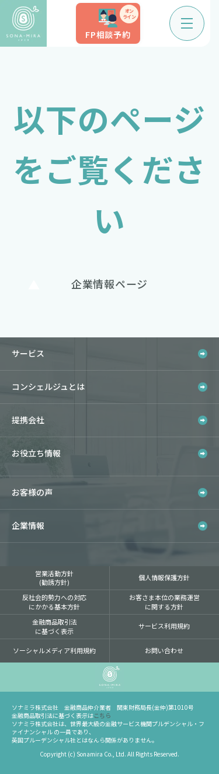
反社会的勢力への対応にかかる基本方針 (54, 601)
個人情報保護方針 (164, 577)
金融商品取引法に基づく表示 (54, 626)
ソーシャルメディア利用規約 (54, 650)
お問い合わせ (164, 650)
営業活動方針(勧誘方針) (54, 578)
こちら (102, 715)
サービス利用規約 (164, 625)
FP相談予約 (111, 22)
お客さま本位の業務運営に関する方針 (164, 601)
